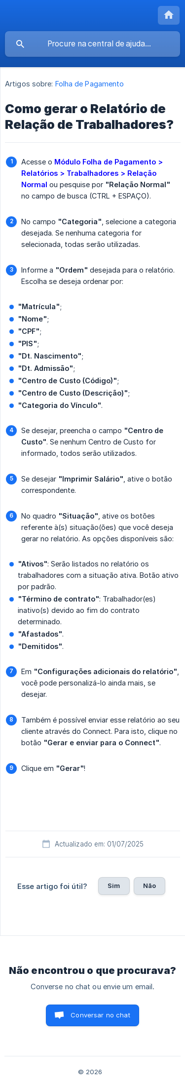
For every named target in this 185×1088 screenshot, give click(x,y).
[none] (169, 15)
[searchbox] (92, 44)
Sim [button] (114, 885)
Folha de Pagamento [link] (89, 84)
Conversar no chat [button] (100, 1015)
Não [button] (149, 885)
